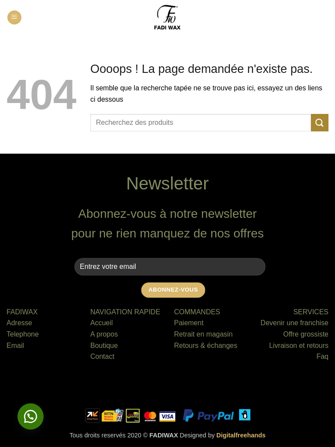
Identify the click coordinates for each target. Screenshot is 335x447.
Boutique (104, 345)
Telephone (23, 334)
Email (15, 345)
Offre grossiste (305, 334)
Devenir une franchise (294, 323)
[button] (14, 17)
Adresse (19, 323)
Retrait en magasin (203, 334)
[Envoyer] (319, 122)
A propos (104, 334)
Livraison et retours (298, 345)
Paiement (189, 323)
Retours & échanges (205, 345)
